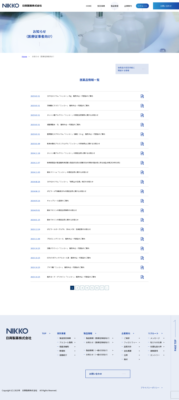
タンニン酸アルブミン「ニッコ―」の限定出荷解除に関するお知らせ (72, 115)
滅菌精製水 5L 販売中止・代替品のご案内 (63, 124)
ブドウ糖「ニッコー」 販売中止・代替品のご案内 (65, 267)
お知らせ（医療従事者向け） (98, 342)
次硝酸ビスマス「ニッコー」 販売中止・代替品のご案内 (68, 105)
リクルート (142, 5)
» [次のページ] (106, 288)
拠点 (126, 359)
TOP (44, 333)
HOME (88, 5)
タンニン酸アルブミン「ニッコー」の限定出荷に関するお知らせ (71, 153)
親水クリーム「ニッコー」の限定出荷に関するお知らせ (67, 172)
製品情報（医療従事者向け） (98, 338)
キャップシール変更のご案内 (58, 200)
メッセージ (155, 338)
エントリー (155, 355)
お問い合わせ (166, 5)
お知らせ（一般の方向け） (97, 354)
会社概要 (127, 350)
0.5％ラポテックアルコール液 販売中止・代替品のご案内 (69, 258)
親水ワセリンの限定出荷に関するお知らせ (62, 220)
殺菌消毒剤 (64, 346)
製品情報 (114, 5)
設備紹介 (63, 355)
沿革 (126, 355)
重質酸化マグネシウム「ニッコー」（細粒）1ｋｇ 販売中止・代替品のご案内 (76, 134)
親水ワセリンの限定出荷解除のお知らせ (62, 210)
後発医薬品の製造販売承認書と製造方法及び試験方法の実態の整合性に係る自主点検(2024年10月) (83, 162)
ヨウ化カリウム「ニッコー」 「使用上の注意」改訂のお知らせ (70, 181)
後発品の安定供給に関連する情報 (126, 69)
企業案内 (128, 5)
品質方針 (127, 346)
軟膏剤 (62, 350)
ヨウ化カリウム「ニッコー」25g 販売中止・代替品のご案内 (70, 96)
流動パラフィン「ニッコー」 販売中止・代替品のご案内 (68, 248)
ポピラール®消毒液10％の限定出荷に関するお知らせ (66, 191)
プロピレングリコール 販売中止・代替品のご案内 (66, 239)
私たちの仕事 (156, 342)
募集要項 (154, 350)
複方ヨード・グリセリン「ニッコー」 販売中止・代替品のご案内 (71, 277)
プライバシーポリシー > (151, 387)
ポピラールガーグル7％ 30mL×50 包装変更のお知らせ (69, 229)
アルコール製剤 (66, 342)
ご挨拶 (127, 338)
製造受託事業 (65, 338)
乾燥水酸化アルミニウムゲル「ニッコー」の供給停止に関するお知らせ (74, 143)
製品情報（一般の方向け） (97, 350)
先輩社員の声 (156, 346)
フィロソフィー (130, 342)
